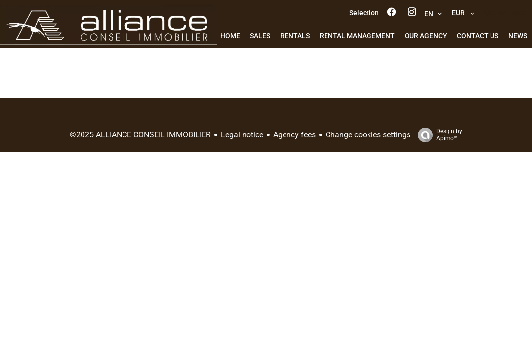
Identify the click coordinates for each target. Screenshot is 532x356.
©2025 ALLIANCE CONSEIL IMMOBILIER (140, 134)
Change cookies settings (368, 134)
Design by (437, 135)
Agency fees (294, 134)
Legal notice (242, 134)
